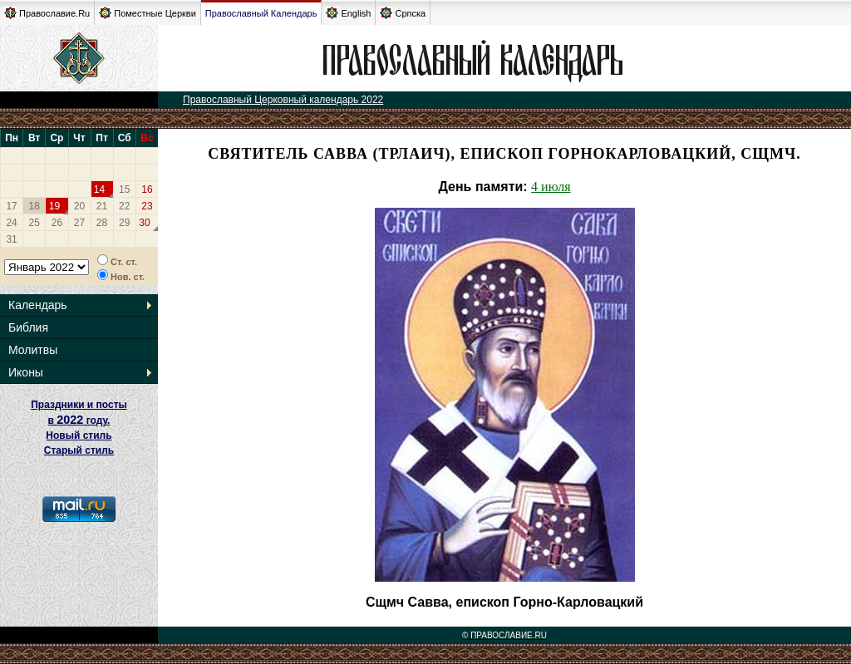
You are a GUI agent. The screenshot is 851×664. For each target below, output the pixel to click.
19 (54, 206)
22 (124, 206)
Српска (403, 13)
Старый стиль (79, 450)
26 (57, 223)
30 (144, 223)
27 (79, 223)
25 (34, 223)
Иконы (25, 372)
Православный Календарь (261, 13)
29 (124, 223)
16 (146, 189)
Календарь (37, 305)
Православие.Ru (47, 13)
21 (101, 206)
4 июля (550, 187)
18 (34, 206)
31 (11, 239)
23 (146, 206)
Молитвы (32, 350)
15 (124, 189)
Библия (28, 327)
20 (79, 206)
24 (11, 223)
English (348, 13)
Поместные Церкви (147, 13)
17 (11, 206)
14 (99, 189)
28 (101, 223)
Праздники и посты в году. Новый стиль (79, 420)
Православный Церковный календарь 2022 (283, 100)
